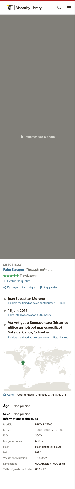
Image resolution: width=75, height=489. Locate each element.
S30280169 (29, 315)
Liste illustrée (60, 337)
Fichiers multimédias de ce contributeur (31, 303)
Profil (62, 303)
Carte (8, 394)
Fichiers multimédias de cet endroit (28, 337)
